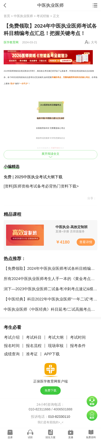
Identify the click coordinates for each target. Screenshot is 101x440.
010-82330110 (59, 417)
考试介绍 (12, 337)
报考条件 (78, 345)
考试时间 (78, 337)
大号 (94, 42)
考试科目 (34, 337)
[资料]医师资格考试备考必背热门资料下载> (41, 186)
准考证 (32, 354)
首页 (7, 16)
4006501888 (62, 409)
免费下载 (50, 390)
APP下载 (52, 354)
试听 (30, 437)
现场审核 (56, 345)
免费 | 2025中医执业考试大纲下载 (33, 177)
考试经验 (42, 16)
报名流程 (34, 345)
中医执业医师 (23, 16)
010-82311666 (40, 409)
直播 (70, 437)
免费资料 (91, 437)
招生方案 (50, 437)
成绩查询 (12, 354)
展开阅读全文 (50, 155)
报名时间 (12, 345)
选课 (10, 437)
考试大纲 (56, 337)
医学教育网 (11, 42)
